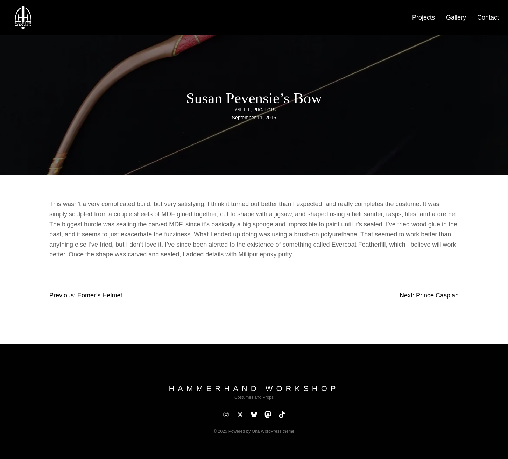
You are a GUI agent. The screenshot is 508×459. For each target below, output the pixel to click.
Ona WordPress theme (273, 431)
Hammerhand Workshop (254, 388)
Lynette (241, 109)
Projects (264, 109)
